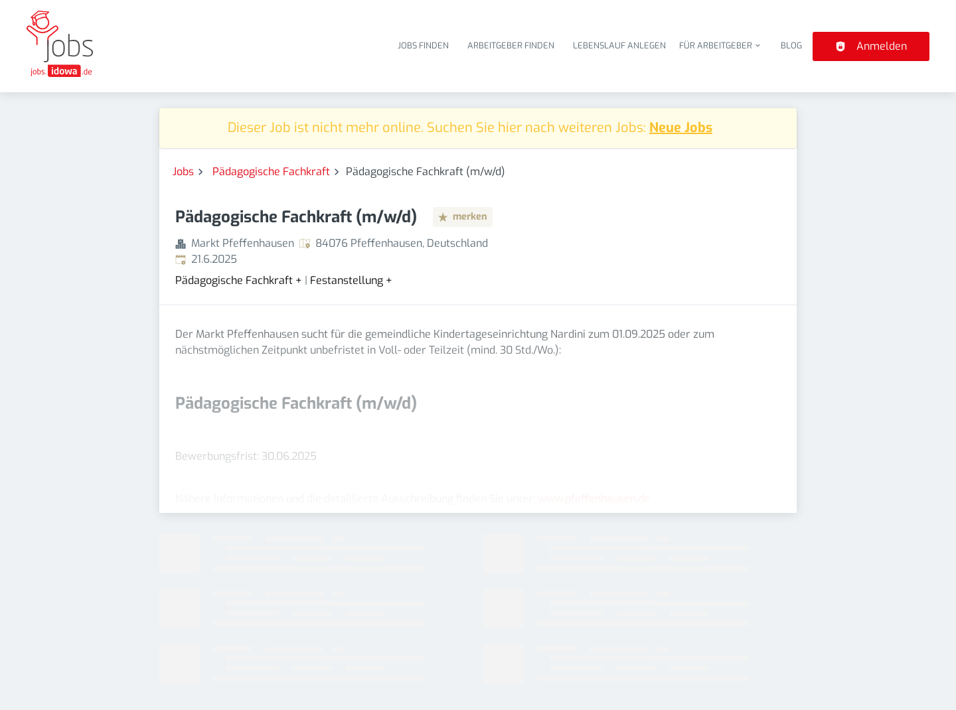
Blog (791, 45)
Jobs (183, 171)
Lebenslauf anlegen (619, 45)
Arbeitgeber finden (510, 45)
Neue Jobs (680, 128)
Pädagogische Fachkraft (271, 171)
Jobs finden (423, 45)
